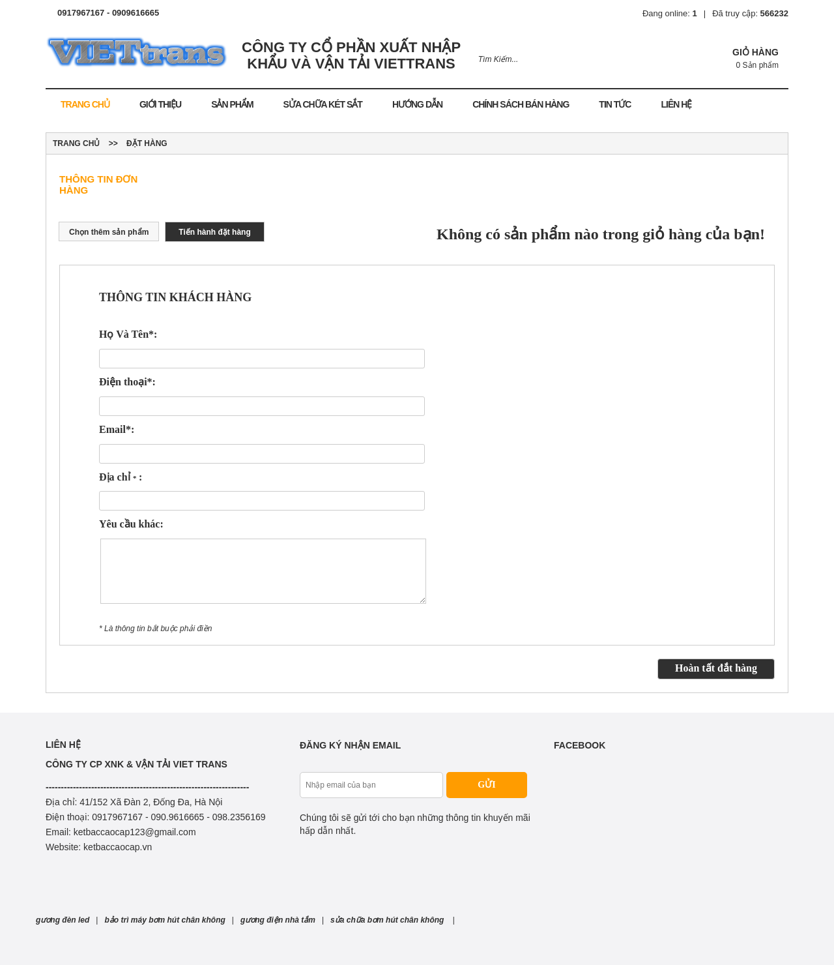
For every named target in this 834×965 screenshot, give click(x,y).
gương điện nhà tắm (277, 920)
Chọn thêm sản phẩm (109, 232)
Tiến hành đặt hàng (214, 232)
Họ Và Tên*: (128, 334)
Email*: (116, 429)
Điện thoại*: (127, 381)
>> (113, 143)
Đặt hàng (146, 143)
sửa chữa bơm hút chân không (388, 920)
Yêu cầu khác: (131, 523)
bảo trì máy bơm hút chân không (164, 920)
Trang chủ (76, 143)
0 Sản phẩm (757, 65)
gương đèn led (62, 920)
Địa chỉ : (120, 476)
